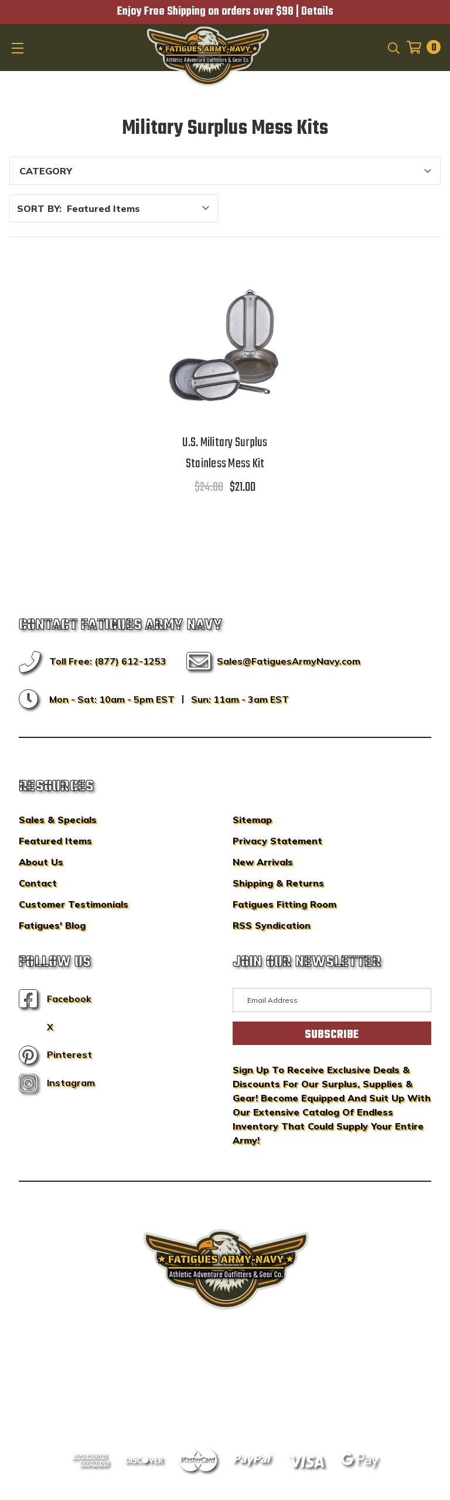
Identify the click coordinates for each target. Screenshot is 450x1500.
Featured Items (55, 841)
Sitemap (252, 819)
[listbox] (141, 208)
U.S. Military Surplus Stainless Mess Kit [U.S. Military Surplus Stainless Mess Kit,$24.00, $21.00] (224, 453)
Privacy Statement (277, 841)
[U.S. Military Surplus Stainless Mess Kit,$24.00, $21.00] (225, 345)
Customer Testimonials (73, 904)
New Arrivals (263, 862)
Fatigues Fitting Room (284, 904)
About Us (41, 862)
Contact (38, 883)
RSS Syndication (272, 925)
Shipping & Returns (278, 883)
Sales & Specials (58, 819)
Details (317, 12)
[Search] (393, 47)
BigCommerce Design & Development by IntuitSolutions (225, 1373)
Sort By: (39, 208)
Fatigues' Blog (52, 925)
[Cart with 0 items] (420, 47)
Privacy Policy (247, 1391)
